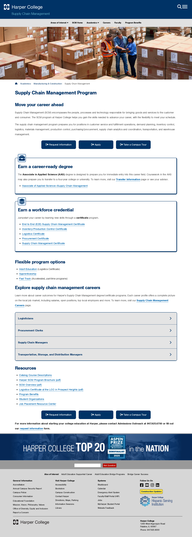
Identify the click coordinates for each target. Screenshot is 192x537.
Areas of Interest (59, 22)
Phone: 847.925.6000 (149, 530)
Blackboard (103, 484)
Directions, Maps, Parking (66, 500)
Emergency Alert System (108, 492)
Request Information (58, 144)
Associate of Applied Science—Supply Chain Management (54, 185)
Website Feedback (106, 508)
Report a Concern (21, 512)
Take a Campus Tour (133, 144)
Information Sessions (64, 504)
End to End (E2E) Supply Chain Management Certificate (53, 224)
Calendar (102, 488)
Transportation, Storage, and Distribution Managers (50, 354)
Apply (96, 144)
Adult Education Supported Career (76, 474)
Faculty (117, 22)
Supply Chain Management (31, 13)
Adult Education (28, 269)
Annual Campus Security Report (27, 488)
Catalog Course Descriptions (35, 375)
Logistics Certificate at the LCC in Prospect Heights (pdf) (51, 389)
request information (31, 428)
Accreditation (19, 484)
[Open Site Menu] (182, 6)
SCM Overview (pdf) (30, 384)
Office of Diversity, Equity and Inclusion (30, 508)
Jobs (100, 500)
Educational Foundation (23, 501)
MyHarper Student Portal (109, 504)
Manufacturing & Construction (48, 83)
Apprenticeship (27, 273)
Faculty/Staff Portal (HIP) (108, 496)
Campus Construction (65, 492)
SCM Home (77, 22)
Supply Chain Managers (33, 342)
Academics (93, 22)
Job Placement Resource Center (37, 404)
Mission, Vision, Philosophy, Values (29, 504)
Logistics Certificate (33, 233)
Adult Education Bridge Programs (110, 474)
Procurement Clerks (30, 330)
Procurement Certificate (35, 238)
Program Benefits (133, 22)
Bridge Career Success (137, 474)
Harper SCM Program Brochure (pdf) (40, 380)
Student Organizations (31, 399)
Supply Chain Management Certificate (43, 243)
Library (58, 508)
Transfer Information (128, 179)
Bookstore (59, 488)
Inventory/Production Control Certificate (44, 229)
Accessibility (60, 484)
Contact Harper (62, 496)
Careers (106, 22)
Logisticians (25, 318)
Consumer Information (23, 496)
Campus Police (19, 492)
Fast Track (25, 278)
